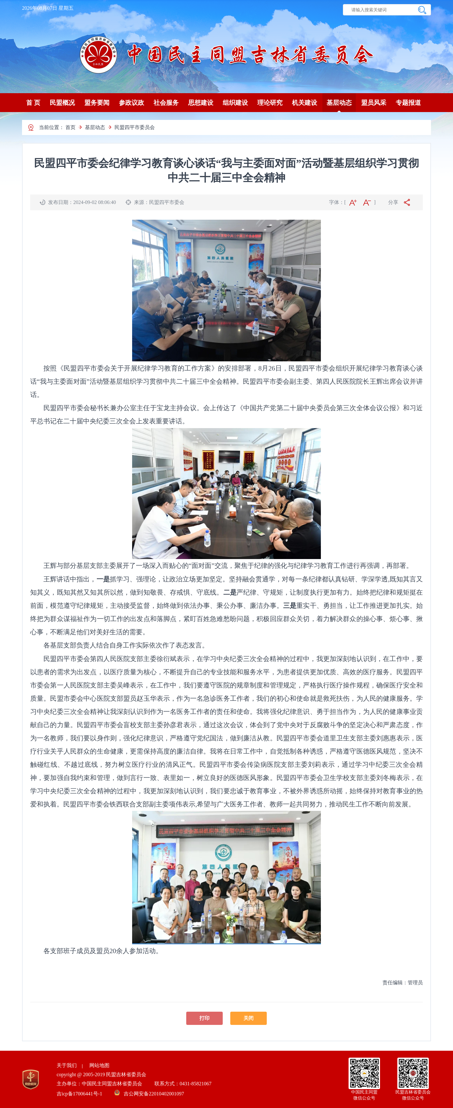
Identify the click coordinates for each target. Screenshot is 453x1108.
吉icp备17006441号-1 (80, 1093)
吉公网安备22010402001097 (154, 1093)
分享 (393, 202)
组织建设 (235, 102)
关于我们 (67, 1065)
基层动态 (339, 102)
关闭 (248, 1018)
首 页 (33, 102)
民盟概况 (62, 102)
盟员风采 (373, 102)
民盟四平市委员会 (135, 127)
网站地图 (99, 1065)
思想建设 (200, 102)
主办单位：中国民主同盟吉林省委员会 (100, 1083)
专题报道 (408, 102)
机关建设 (304, 102)
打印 (204, 1018)
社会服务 (166, 102)
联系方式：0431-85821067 (182, 1083)
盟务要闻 (96, 102)
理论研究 (269, 102)
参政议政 (131, 102)
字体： (336, 202)
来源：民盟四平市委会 (159, 202)
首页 (70, 127)
